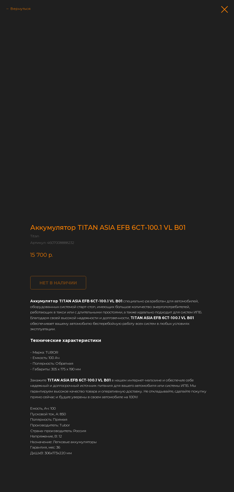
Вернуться (20, 8)
